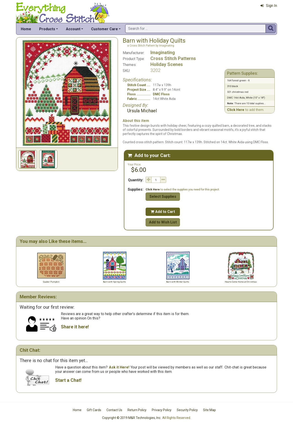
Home (26, 29)
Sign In (268, 5)
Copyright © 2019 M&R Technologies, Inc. (131, 418)
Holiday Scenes (166, 64)
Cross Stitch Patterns (173, 58)
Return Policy (137, 410)
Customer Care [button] (104, 29)
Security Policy (187, 410)
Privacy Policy (161, 410)
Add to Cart (163, 211)
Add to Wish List (163, 222)
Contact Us (114, 410)
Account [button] (73, 29)
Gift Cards (94, 410)
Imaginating (162, 52)
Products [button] (47, 29)
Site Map (209, 410)
